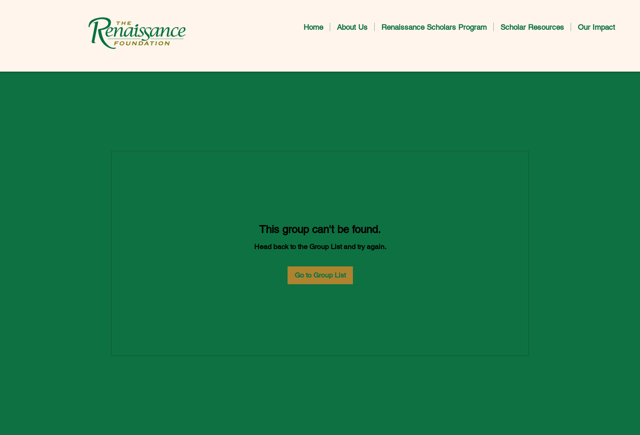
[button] (352, 27)
